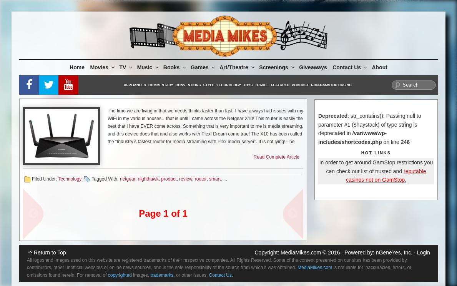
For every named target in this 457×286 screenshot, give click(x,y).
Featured (280, 85)
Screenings (277, 67)
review (185, 179)
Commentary (160, 85)
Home (77, 67)
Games (203, 67)
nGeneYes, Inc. (394, 252)
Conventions (188, 85)
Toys (248, 85)
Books (175, 67)
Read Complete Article (276, 157)
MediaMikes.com (301, 252)
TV (126, 67)
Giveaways (313, 67)
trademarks (162, 275)
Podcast (300, 85)
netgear (127, 179)
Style (208, 85)
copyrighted (120, 275)
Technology (229, 85)
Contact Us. (221, 275)
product (168, 179)
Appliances (135, 85)
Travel (262, 85)
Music (148, 67)
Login (423, 252)
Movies (102, 67)
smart (215, 179)
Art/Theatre (237, 67)
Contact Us (350, 67)
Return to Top (50, 252)
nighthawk (148, 179)
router (201, 179)
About (379, 67)
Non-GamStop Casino (331, 85)
